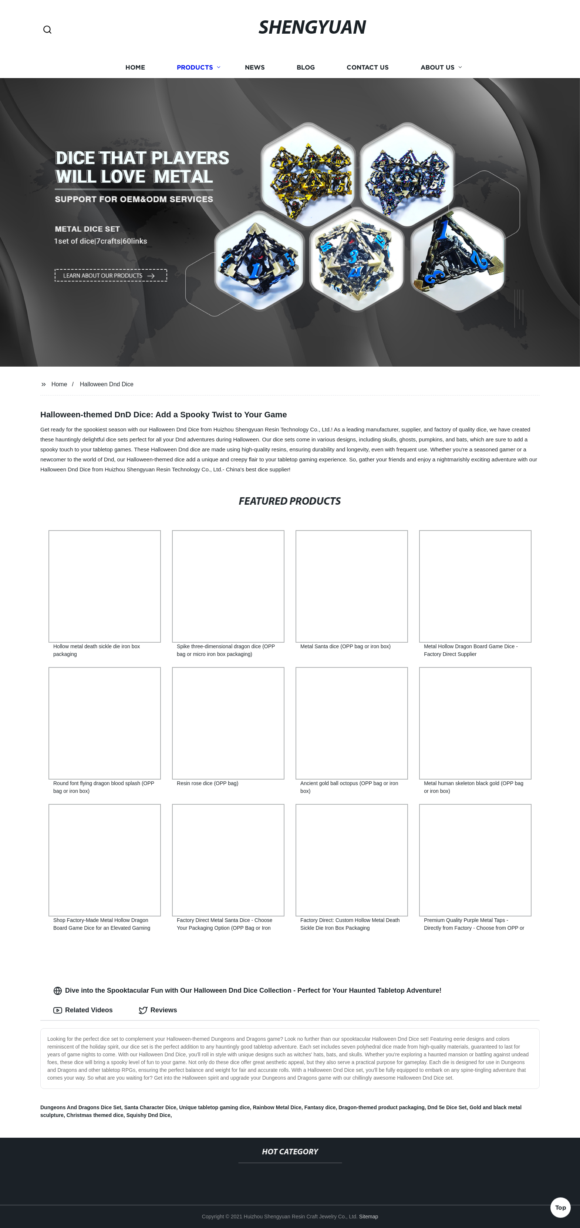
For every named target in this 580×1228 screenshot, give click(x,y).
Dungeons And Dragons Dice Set (80, 1107)
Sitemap (368, 1216)
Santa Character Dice (150, 1107)
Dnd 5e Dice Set (447, 1107)
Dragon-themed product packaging (381, 1107)
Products (195, 67)
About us (438, 67)
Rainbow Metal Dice (277, 1107)
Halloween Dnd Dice (107, 384)
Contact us (368, 67)
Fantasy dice (320, 1107)
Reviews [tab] (158, 1010)
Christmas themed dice (95, 1115)
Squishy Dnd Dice (149, 1115)
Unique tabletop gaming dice (214, 1107)
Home (135, 67)
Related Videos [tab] (83, 1010)
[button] (47, 30)
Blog (306, 67)
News (255, 67)
